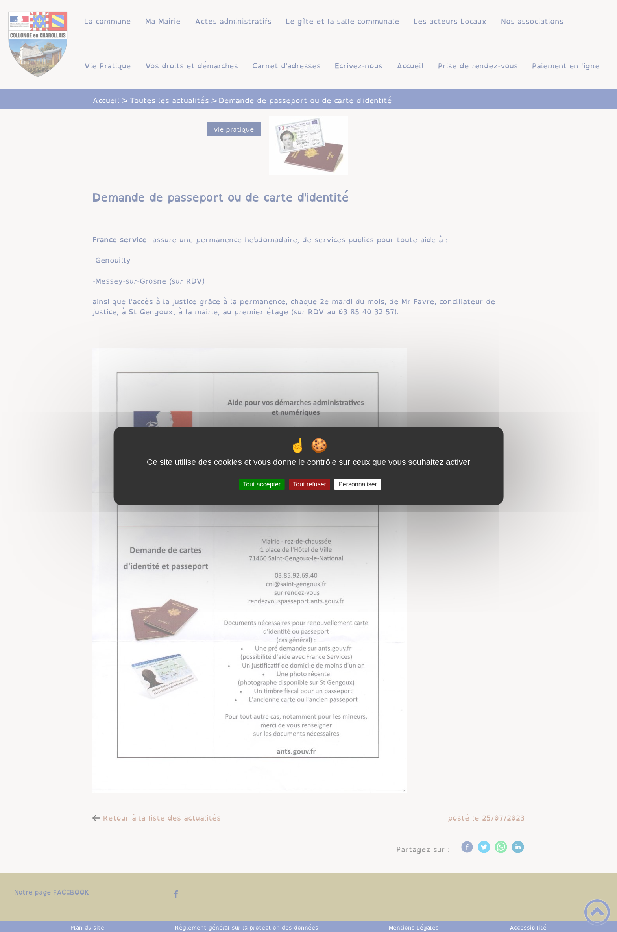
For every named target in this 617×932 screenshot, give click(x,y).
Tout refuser (309, 484)
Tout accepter (262, 484)
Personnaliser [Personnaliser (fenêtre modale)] (357, 484)
